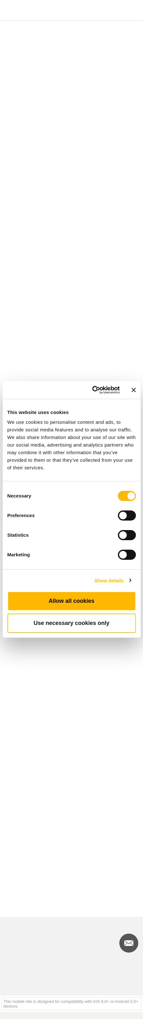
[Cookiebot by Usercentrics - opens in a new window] (92, 390)
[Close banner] (133, 390)
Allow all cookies (71, 601)
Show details (109, 580)
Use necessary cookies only (71, 623)
